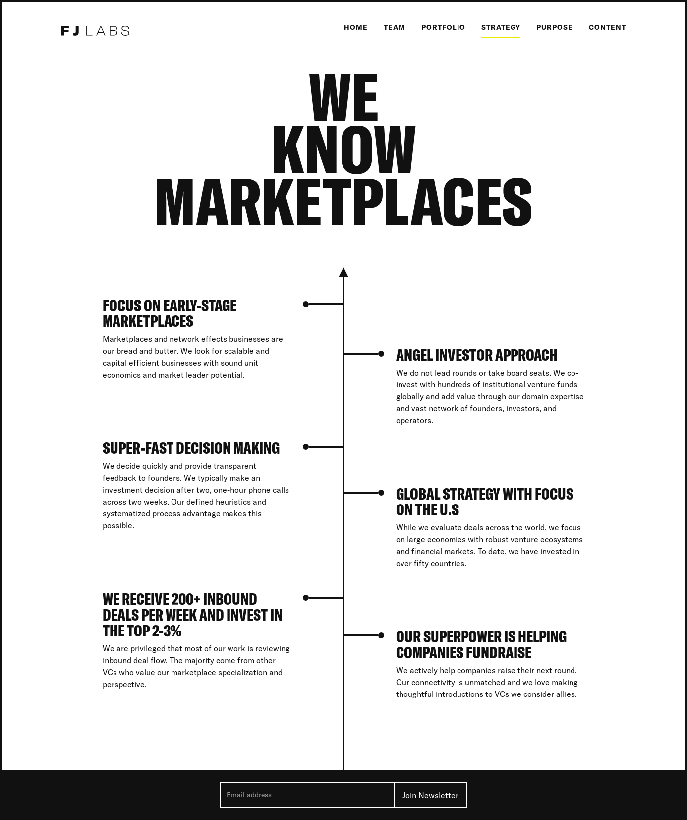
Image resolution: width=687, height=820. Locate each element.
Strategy (500, 27)
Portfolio (443, 27)
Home (356, 27)
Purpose (554, 27)
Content (607, 27)
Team (394, 27)
